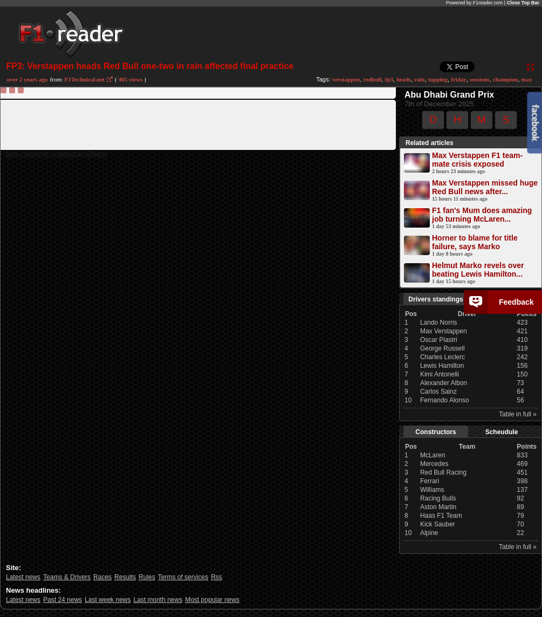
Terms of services (183, 577)
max (526, 79)
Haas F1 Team (441, 515)
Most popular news (212, 600)
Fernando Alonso (444, 400)
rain (419, 79)
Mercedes (434, 464)
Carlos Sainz (438, 391)
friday (458, 79)
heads (403, 79)
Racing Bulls (438, 498)
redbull (372, 79)
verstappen (346, 79)
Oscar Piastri (438, 340)
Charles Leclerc (442, 357)
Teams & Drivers (67, 577)
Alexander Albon (443, 383)
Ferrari (429, 481)
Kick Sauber (437, 524)
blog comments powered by (56, 153)
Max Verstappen (443, 331)
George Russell (442, 348)
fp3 (389, 79)
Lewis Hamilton (442, 365)
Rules (147, 577)
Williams (432, 489)
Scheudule (501, 432)
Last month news (157, 600)
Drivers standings (435, 299)
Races (102, 577)
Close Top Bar (523, 2)
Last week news (108, 600)
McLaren (432, 455)
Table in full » (518, 414)
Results (125, 577)
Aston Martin (438, 507)
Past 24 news (62, 600)
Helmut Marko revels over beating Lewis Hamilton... (478, 269)
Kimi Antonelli (439, 374)
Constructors (435, 432)
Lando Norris (438, 322)
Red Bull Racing (443, 472)
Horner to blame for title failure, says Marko (475, 242)
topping (438, 79)
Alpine (429, 533)
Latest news (23, 577)
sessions (480, 79)
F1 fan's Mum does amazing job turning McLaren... (482, 214)
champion (505, 79)
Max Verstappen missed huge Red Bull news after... (485, 187)
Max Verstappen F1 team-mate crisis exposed (477, 159)
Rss (216, 577)
